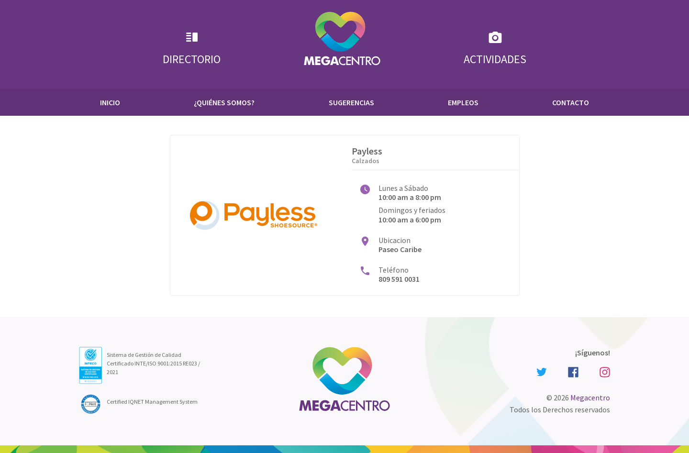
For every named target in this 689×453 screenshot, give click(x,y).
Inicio (110, 102)
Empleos (463, 102)
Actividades (495, 48)
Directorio (192, 48)
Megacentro (590, 397)
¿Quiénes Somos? (224, 102)
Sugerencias (351, 102)
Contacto (570, 102)
